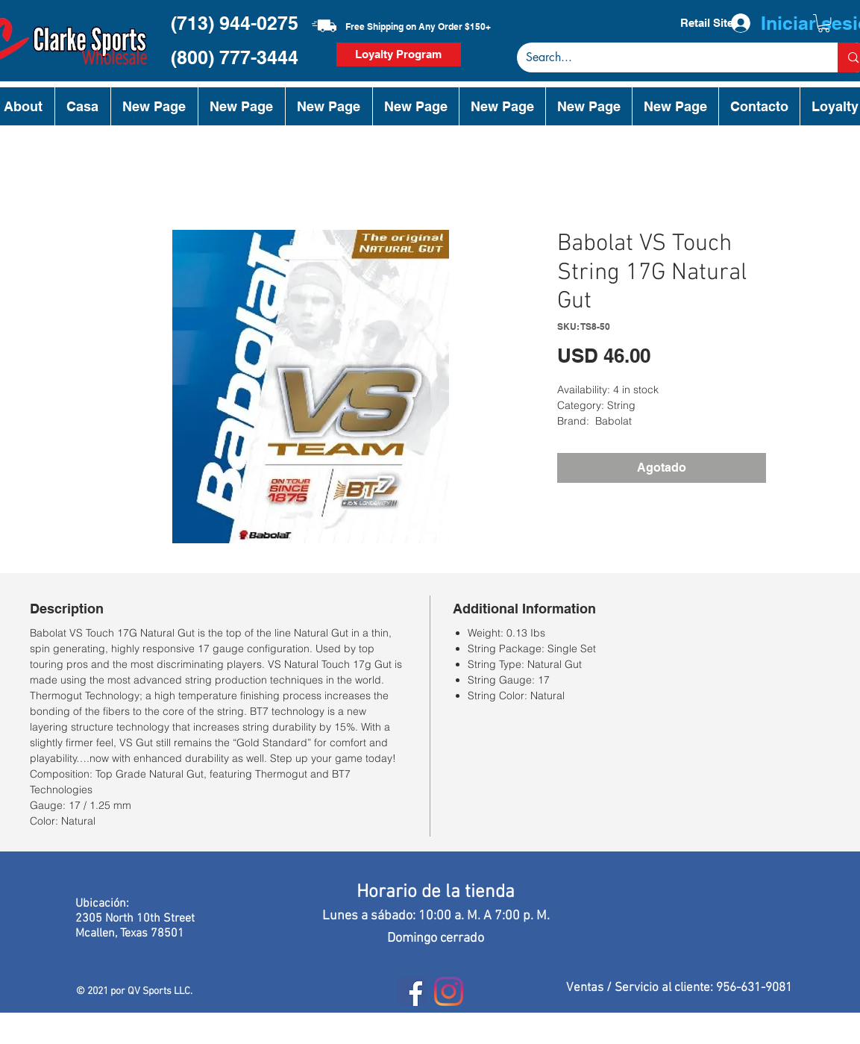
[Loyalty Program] (398, 54)
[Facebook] (412, 991)
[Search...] (666, 57)
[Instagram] (448, 991)
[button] (824, 23)
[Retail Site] (707, 23)
